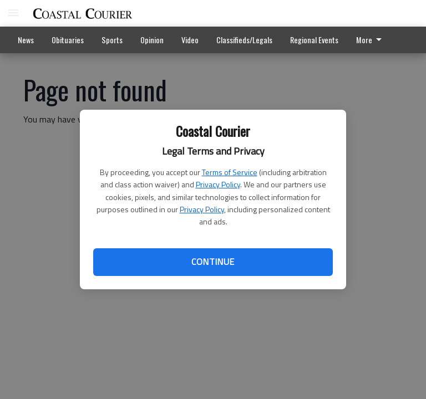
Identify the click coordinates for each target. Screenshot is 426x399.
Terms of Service (229, 172)
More (371, 40)
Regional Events (314, 39)
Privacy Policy (218, 184)
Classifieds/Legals (244, 39)
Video (190, 39)
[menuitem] (372, 40)
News (26, 39)
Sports (112, 39)
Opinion (152, 39)
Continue (212, 261)
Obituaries (68, 39)
